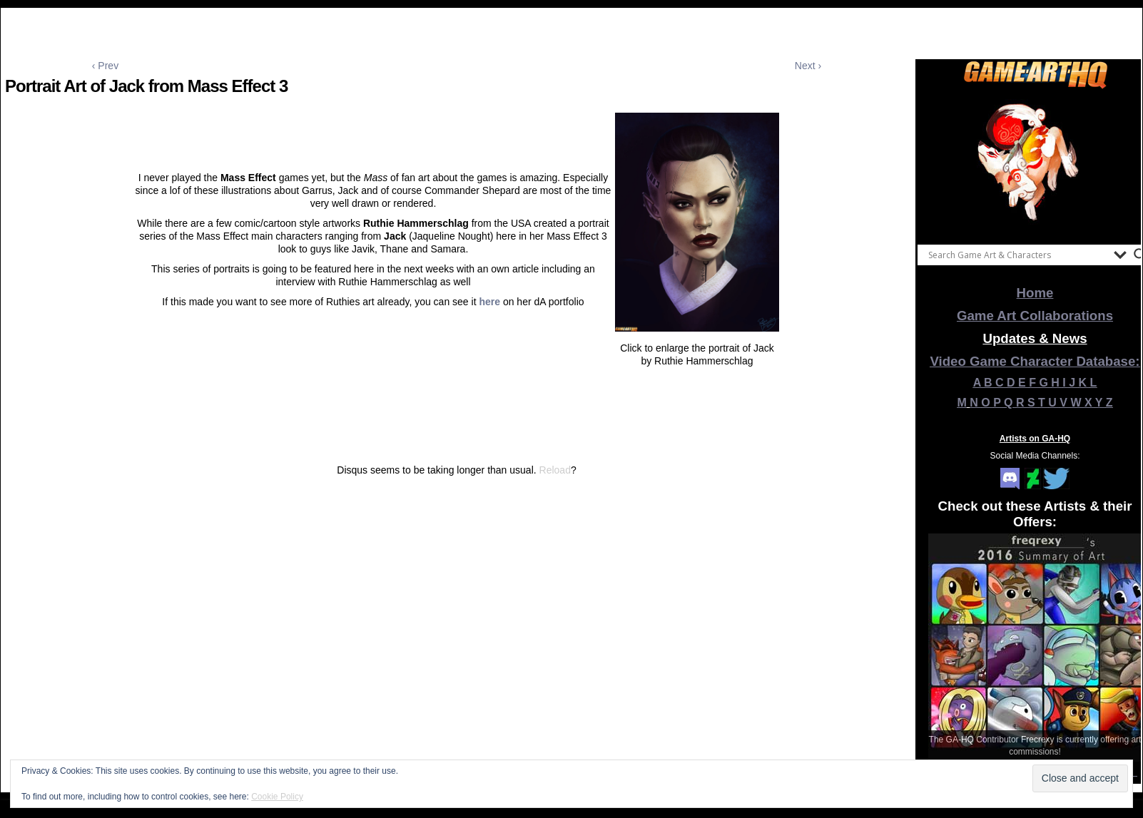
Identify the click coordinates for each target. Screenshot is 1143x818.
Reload (555, 470)
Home (1035, 292)
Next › (808, 65)
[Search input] (1017, 255)
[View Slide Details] (1035, 163)
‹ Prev (105, 65)
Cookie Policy (277, 797)
